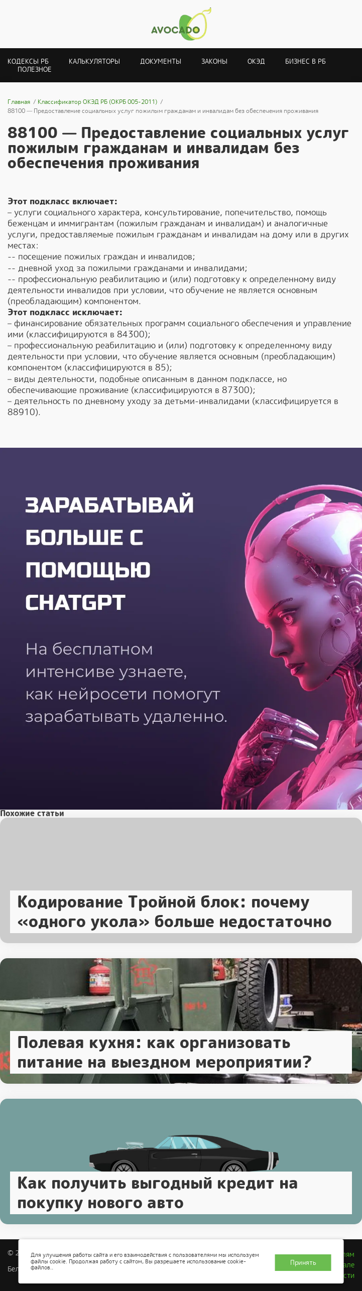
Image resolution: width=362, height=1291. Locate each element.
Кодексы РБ (28, 61)
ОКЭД (256, 61)
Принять (303, 1262)
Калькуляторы (94, 61)
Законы (214, 61)
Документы (160, 61)
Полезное (35, 69)
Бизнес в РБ (305, 61)
